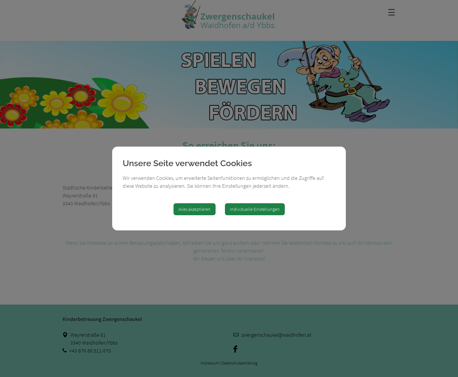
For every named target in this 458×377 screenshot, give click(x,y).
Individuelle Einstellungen (255, 209)
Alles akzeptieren (194, 209)
